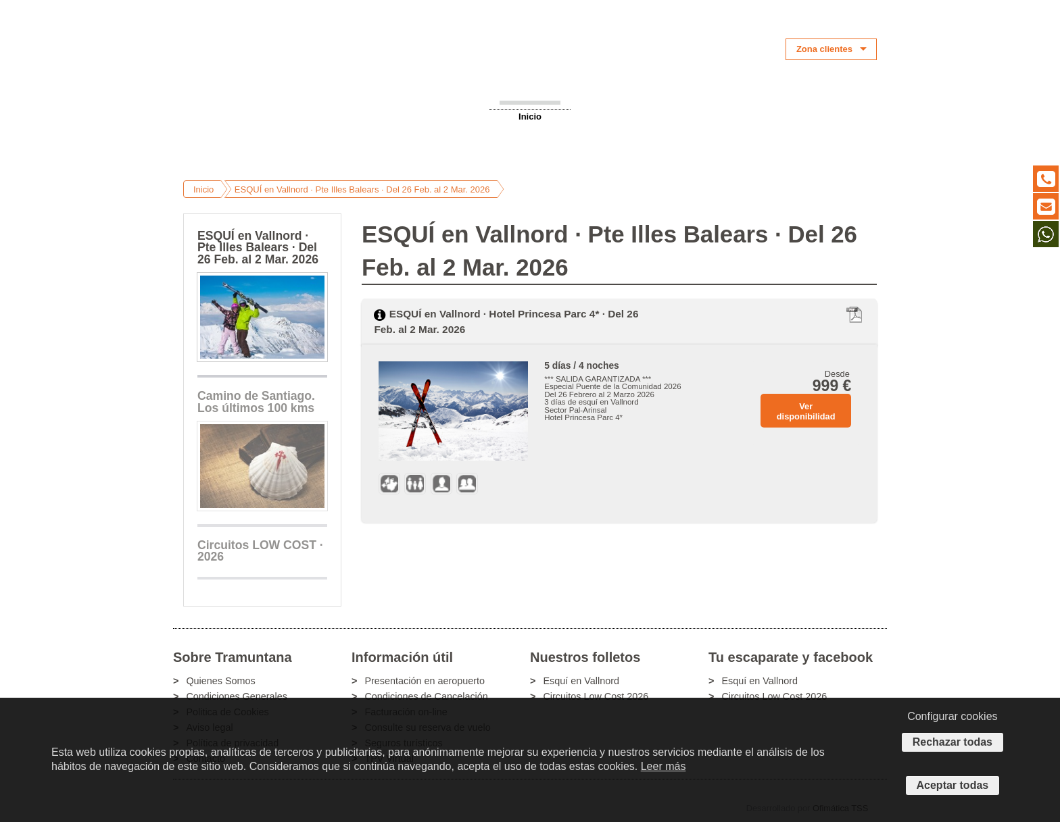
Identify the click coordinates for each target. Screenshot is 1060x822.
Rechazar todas (952, 742)
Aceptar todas (953, 785)
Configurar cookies (952, 716)
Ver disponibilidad (806, 411)
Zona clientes (824, 49)
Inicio (530, 116)
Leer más (663, 766)
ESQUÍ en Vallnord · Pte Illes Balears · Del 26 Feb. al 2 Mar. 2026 (362, 189)
